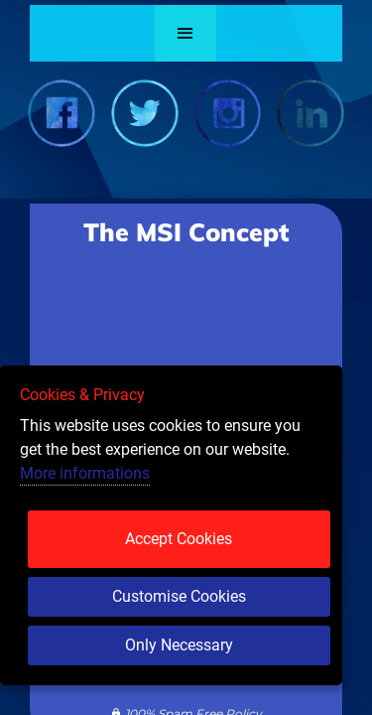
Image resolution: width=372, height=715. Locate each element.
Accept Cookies (178, 538)
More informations (85, 473)
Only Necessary (179, 645)
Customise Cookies (179, 596)
